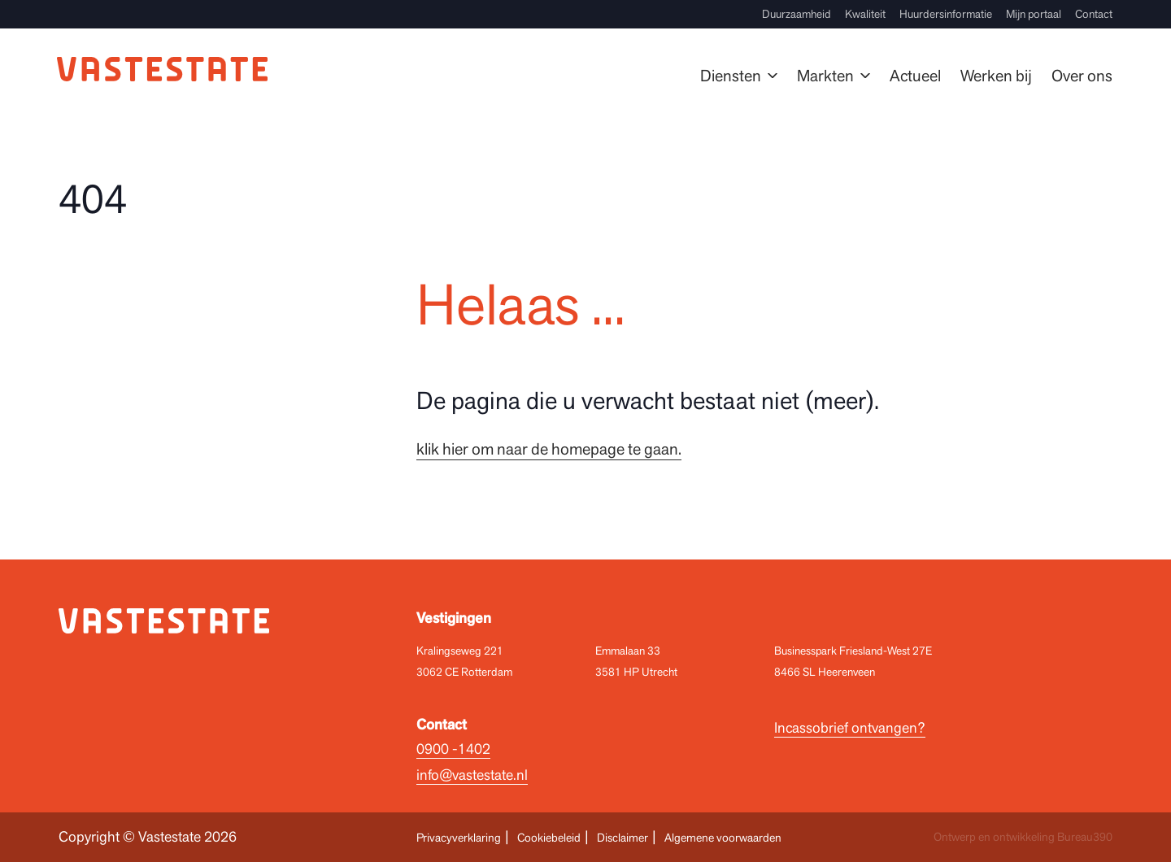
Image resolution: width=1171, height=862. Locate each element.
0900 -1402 (453, 748)
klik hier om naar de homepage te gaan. (548, 448)
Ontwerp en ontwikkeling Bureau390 (1023, 836)
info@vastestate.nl (472, 774)
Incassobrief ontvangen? (849, 727)
